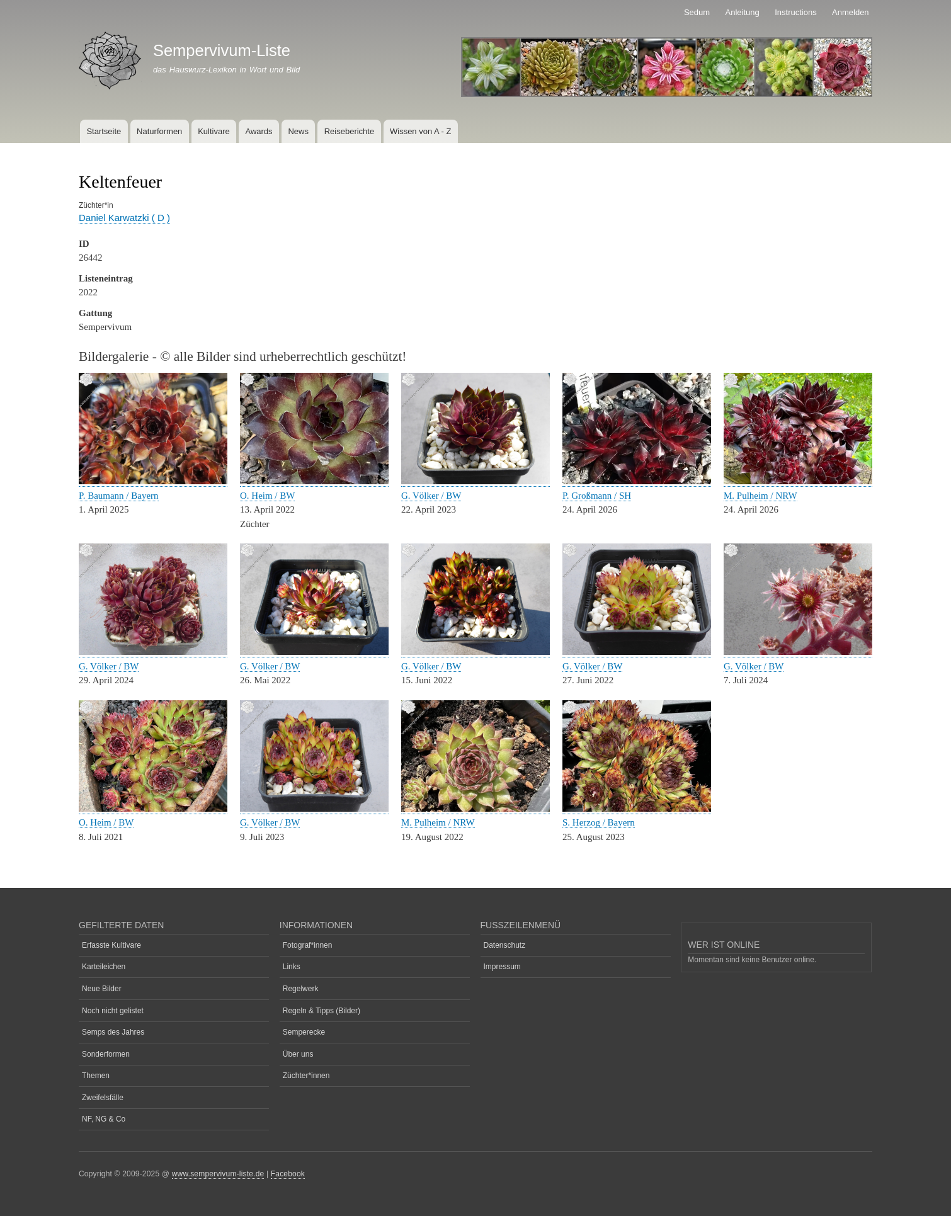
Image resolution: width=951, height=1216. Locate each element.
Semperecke (304, 1032)
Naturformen (159, 131)
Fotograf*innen (308, 945)
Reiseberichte (349, 131)
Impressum (502, 966)
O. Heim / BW (267, 496)
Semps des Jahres (113, 1032)
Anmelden (850, 12)
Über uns (298, 1054)
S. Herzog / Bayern (598, 822)
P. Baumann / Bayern (119, 496)
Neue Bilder (102, 988)
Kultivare (214, 131)
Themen (96, 1075)
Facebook (288, 1173)
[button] (153, 481)
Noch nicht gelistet (113, 1010)
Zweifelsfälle (102, 1097)
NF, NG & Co (103, 1119)
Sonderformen (106, 1054)
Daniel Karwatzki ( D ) (124, 217)
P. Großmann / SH (596, 496)
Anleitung (743, 12)
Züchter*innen (306, 1075)
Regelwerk (301, 988)
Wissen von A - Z (421, 131)
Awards (258, 131)
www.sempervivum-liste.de (218, 1173)
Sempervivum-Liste (221, 50)
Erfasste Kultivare (111, 945)
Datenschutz (505, 945)
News (298, 131)
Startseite (103, 131)
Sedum (697, 12)
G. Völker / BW (431, 496)
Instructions (795, 12)
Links (291, 966)
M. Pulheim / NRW (760, 496)
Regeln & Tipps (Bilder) (321, 1010)
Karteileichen (103, 966)
